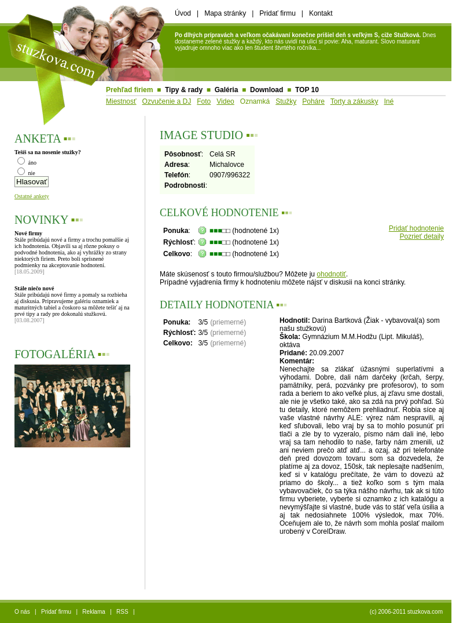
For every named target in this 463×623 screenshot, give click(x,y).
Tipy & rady (184, 90)
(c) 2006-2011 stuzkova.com (406, 612)
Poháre (313, 101)
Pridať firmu (277, 13)
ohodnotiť (331, 274)
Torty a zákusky (354, 101)
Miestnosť (121, 101)
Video (225, 101)
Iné (389, 101)
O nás (22, 612)
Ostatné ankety (31, 196)
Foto (204, 101)
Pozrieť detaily (421, 236)
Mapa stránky (225, 13)
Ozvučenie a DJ (167, 101)
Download (266, 90)
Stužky (285, 101)
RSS (122, 612)
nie (26, 173)
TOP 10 (307, 90)
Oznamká (255, 101)
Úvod (183, 13)
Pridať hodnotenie (416, 228)
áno (26, 162)
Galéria (226, 90)
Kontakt (321, 13)
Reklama (93, 612)
